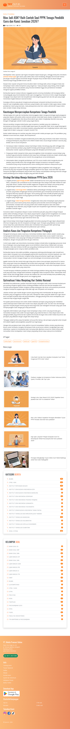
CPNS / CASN (13, 588)
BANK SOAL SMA (14, 553)
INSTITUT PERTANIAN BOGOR (18, 486)
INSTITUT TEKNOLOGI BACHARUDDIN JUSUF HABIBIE (25, 514)
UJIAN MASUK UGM (15, 564)
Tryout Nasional (8, 668)
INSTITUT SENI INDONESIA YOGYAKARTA (21, 507)
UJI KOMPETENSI (14, 584)
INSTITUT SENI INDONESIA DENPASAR (21, 496)
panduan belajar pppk (9, 77)
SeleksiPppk (7, 341)
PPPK (10, 609)
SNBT (10, 578)
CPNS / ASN (12, 482)
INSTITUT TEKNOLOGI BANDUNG (19, 517)
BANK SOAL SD (13, 546)
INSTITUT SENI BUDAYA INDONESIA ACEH (22, 489)
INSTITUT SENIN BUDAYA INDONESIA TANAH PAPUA (25, 510)
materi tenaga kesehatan (22, 201)
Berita (5, 14)
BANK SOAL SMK (14, 560)
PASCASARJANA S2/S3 (15, 605)
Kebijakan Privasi (8, 680)
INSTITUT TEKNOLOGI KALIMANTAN (20, 520)
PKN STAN (12, 595)
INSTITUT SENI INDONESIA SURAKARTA (21, 503)
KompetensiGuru (44, 341)
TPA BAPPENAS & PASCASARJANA (19, 619)
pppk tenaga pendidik (23, 180)
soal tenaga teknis (20, 190)
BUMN (11, 479)
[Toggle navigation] (65, 4)
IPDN (10, 598)
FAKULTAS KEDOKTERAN (16, 616)
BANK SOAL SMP (14, 550)
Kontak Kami (7, 675)
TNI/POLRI (12, 602)
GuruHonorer (17, 341)
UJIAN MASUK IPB (14, 567)
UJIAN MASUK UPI (14, 557)
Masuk (5, 673)
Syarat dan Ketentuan (9, 678)
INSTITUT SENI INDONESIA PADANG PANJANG (23, 500)
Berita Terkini (7, 683)
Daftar (5, 670)
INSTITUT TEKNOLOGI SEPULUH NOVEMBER (22, 524)
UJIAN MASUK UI (14, 571)
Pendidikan (11, 14)
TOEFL (11, 612)
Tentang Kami (7, 665)
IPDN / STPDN (13, 531)
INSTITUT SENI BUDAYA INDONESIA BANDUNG (23, 493)
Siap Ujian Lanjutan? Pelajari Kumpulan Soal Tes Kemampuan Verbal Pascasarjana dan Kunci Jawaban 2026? (46, 438)
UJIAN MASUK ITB (14, 574)
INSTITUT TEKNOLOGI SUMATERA (19, 527)
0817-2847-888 (10, 656)
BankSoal (26, 341)
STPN (10, 591)
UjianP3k (34, 341)
